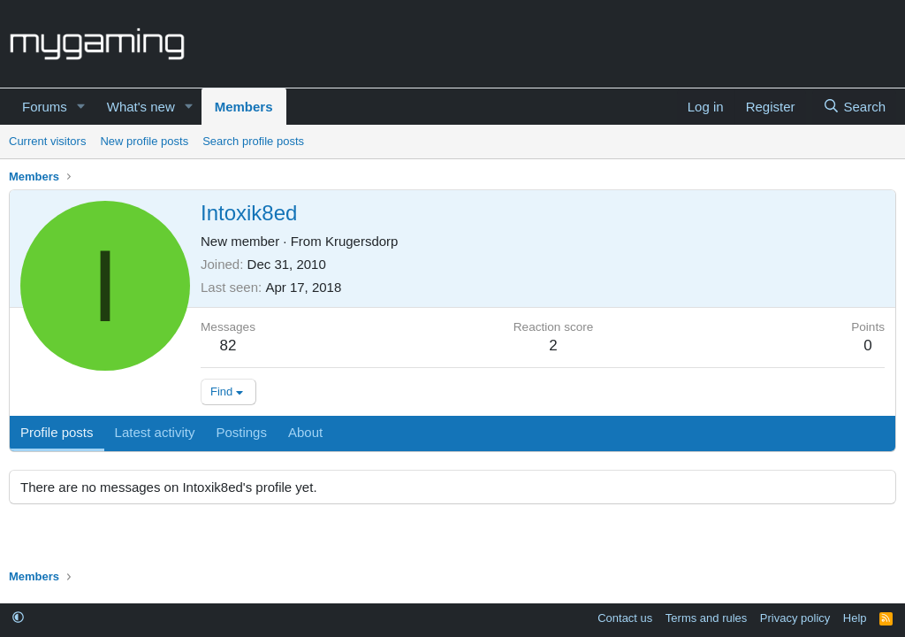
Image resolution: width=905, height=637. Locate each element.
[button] (81, 106)
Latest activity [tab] (155, 432)
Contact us (624, 618)
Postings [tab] (241, 432)
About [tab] (305, 432)
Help (855, 618)
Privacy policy (795, 618)
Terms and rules (706, 618)
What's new (141, 106)
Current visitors (47, 141)
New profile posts (144, 141)
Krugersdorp (362, 241)
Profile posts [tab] (57, 432)
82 (228, 345)
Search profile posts (253, 141)
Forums (44, 106)
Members (244, 106)
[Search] (854, 106)
